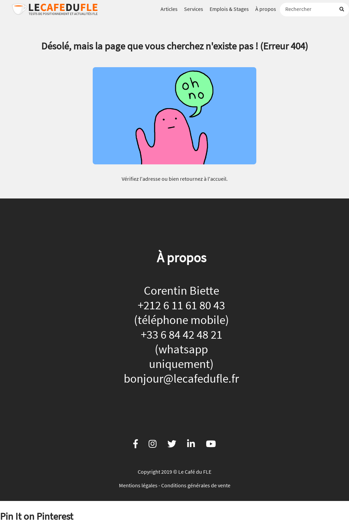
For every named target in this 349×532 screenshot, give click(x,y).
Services (193, 8)
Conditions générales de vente (195, 485)
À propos (265, 8)
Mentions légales (138, 485)
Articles (169, 8)
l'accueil (217, 178)
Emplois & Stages (229, 8)
